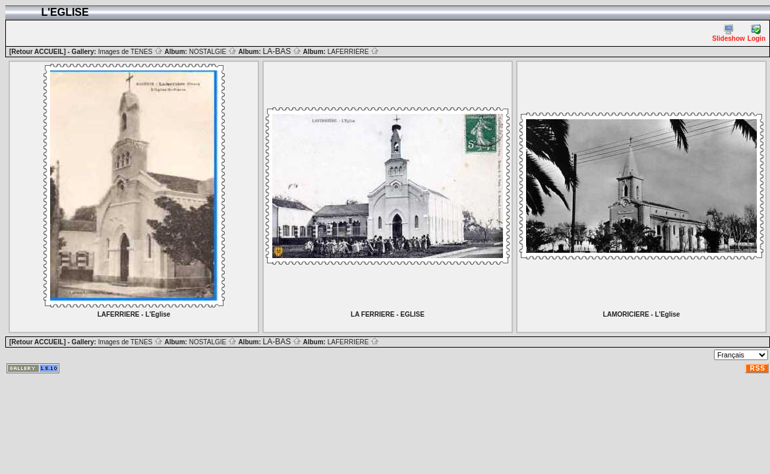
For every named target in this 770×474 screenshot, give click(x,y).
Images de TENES (130, 51)
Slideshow (728, 33)
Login (756, 33)
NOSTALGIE (213, 51)
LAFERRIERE (354, 51)
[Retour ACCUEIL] (37, 51)
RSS (757, 368)
